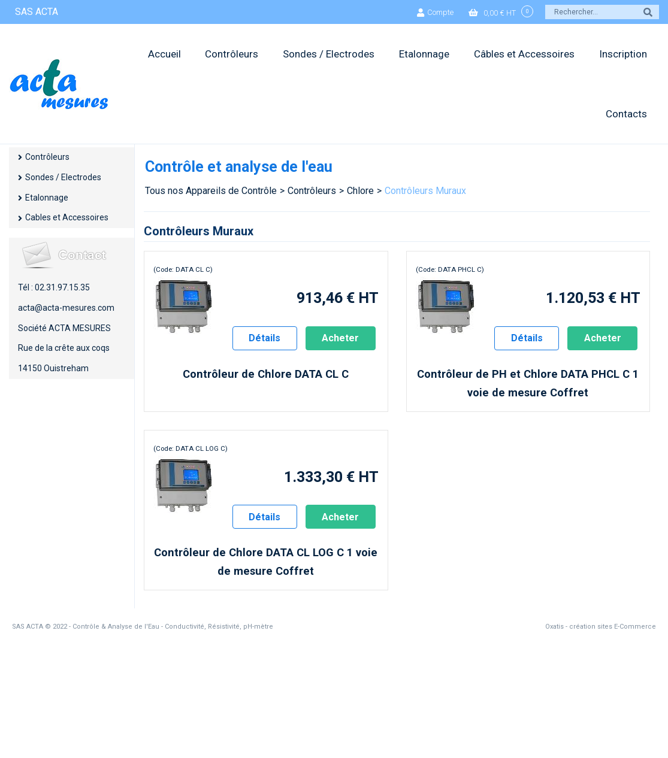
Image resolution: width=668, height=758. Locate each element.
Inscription (623, 54)
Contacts (626, 114)
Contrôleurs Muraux (425, 190)
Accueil (164, 54)
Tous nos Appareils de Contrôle (211, 190)
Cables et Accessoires (66, 217)
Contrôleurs (231, 54)
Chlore (360, 190)
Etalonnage (424, 54)
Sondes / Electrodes (328, 54)
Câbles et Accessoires (524, 54)
